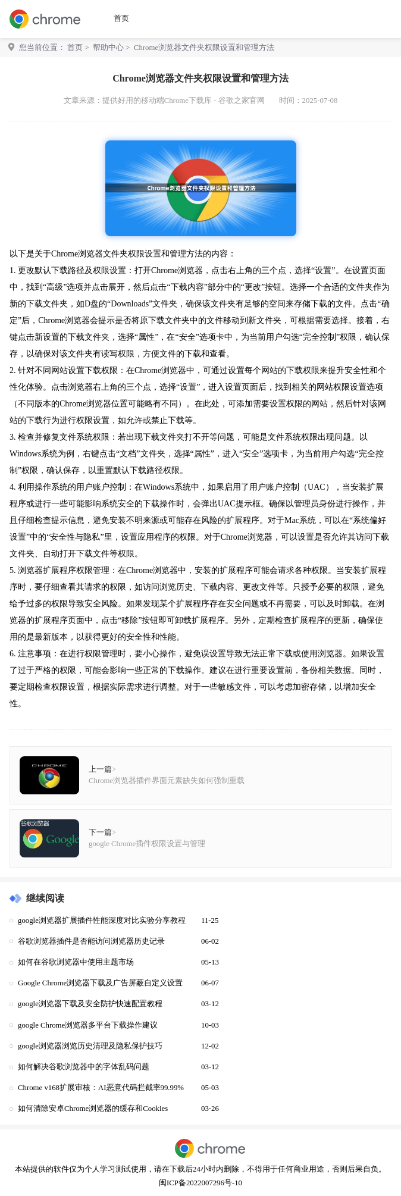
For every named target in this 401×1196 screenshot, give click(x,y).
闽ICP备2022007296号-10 (200, 1183)
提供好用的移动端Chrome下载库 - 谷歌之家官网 (183, 100)
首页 (121, 18)
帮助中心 (108, 47)
